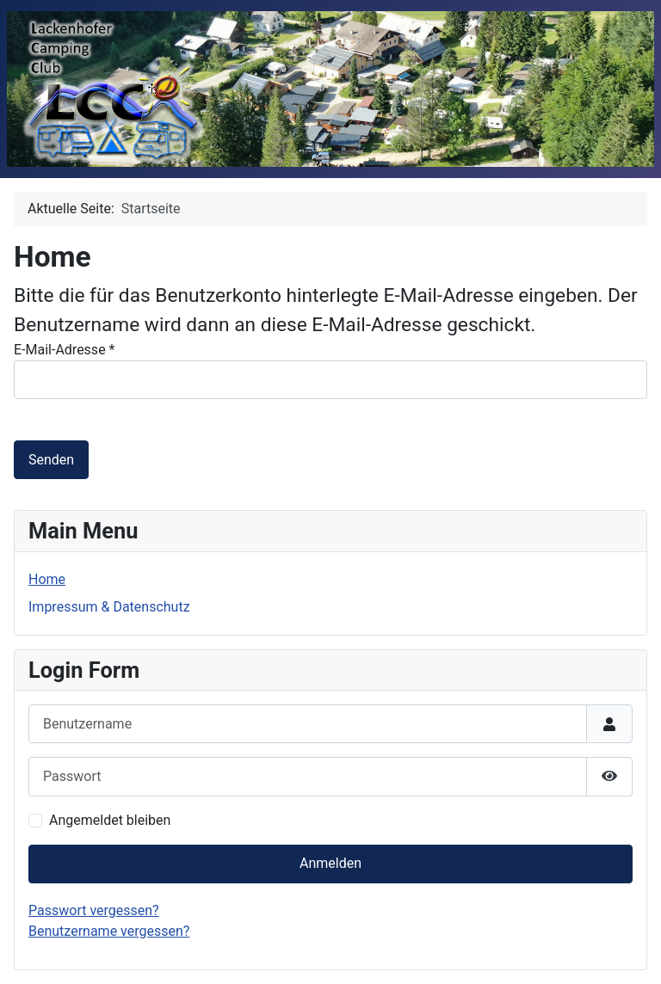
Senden (51, 460)
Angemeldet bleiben (109, 820)
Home (46, 579)
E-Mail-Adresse (64, 349)
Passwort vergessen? (93, 910)
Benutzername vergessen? (108, 931)
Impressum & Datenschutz (109, 607)
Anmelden (330, 863)
